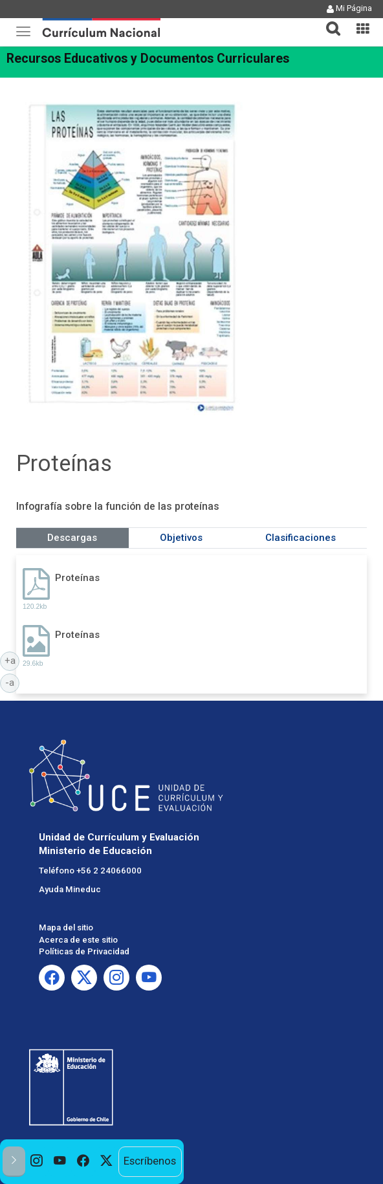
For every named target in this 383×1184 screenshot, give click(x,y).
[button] (328, 20)
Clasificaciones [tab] (300, 537)
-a (12, 681)
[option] (37, 1161)
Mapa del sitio (66, 927)
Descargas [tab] (72, 537)
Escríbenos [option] (150, 1161)
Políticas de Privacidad (84, 951)
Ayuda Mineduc (70, 889)
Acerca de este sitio (78, 940)
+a (12, 659)
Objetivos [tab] (181, 537)
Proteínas (77, 578)
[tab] (328, 21)
